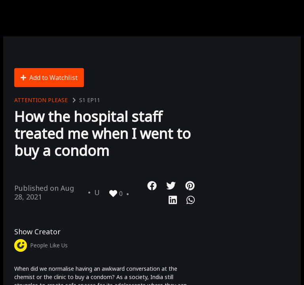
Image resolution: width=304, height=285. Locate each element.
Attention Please (41, 100)
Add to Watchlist (49, 77)
